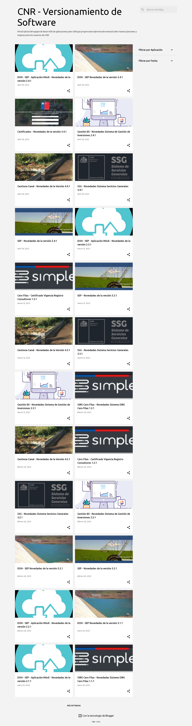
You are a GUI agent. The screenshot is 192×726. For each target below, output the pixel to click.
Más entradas (74, 706)
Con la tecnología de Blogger (96, 715)
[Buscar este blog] (161, 9)
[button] (68, 91)
